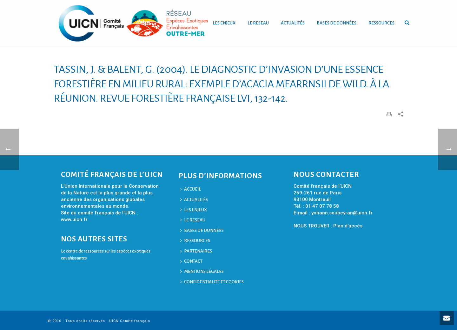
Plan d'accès (347, 226)
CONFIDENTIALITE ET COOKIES (212, 281)
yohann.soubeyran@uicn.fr (342, 213)
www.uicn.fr (74, 219)
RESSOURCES (381, 23)
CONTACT (191, 261)
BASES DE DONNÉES (336, 23)
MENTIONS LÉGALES (202, 271)
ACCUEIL (190, 189)
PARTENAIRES (196, 251)
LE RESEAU (258, 23)
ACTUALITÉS (293, 23)
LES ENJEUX (224, 23)
